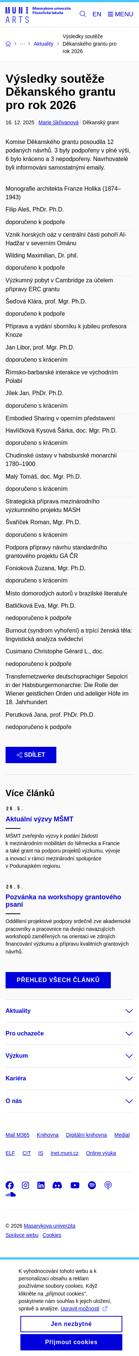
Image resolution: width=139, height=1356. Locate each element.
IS (40, 1153)
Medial (122, 1135)
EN (97, 14)
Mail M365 (18, 1135)
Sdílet (31, 755)
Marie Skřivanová (59, 122)
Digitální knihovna (86, 1135)
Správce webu (22, 1235)
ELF (10, 1153)
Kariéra (16, 1078)
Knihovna (48, 1135)
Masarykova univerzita (49, 1226)
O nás (14, 1101)
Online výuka (101, 1153)
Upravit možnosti (84, 1317)
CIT (27, 1153)
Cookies (52, 1235)
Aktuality (18, 1011)
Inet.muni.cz (64, 1153)
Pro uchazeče (25, 1033)
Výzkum (17, 1056)
